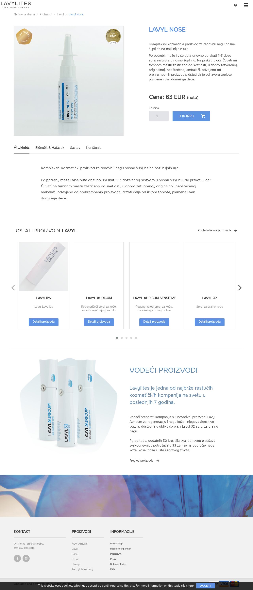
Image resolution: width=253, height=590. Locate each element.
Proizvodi (46, 14)
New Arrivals (79, 543)
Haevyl (76, 564)
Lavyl (60, 14)
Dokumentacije (118, 564)
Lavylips (43, 298)
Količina (154, 108)
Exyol (75, 559)
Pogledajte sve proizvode (214, 230)
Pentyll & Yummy (82, 569)
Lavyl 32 (209, 298)
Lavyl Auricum (99, 298)
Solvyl (75, 553)
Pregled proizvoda (141, 460)
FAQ (112, 569)
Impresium (115, 554)
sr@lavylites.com (24, 547)
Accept (205, 585)
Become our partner (120, 549)
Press (113, 559)
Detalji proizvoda (44, 321)
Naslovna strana (24, 14)
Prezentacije (116, 543)
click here (187, 585)
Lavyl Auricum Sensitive (154, 298)
